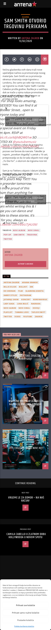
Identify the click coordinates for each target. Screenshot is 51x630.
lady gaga (9, 304)
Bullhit (23, 287)
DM (31, 287)
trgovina (32, 235)
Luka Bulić (22, 304)
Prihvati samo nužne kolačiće (25, 612)
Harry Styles (10, 295)
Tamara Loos (22, 312)
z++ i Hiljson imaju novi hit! (26, 448)
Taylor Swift (38, 312)
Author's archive (25, 264)
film (20, 291)
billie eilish (10, 287)
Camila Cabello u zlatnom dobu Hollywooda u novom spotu (26, 536)
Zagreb (38, 316)
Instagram (25, 295)
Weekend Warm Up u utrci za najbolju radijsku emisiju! (26, 403)
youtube (27, 316)
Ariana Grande (30, 282)
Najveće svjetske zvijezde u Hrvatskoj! (26, 357)
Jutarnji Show (11, 299)
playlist (8, 312)
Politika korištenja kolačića (24, 626)
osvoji (36, 308)
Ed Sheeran (10, 291)
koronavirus (40, 299)
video (18, 316)
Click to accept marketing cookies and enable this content (25, 121)
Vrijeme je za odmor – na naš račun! (26, 499)
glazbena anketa (35, 291)
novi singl (33, 230)
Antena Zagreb (30, 38)
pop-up (7, 235)
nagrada (35, 304)
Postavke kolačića (25, 620)
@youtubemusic (24, 142)
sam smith (19, 235)
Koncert (25, 299)
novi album (19, 230)
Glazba (25, 17)
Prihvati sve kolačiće (25, 605)
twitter (8, 239)
